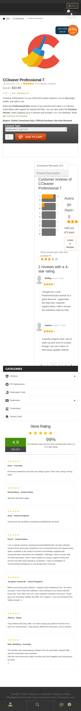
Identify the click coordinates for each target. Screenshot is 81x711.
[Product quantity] (9, 137)
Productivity (12, 408)
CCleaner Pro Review (16, 116)
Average (49, 259)
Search (33, 704)
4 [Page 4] (65, 365)
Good (53, 259)
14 (58, 196)
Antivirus (40, 376)
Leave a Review (70, 244)
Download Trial (11, 84)
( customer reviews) (45, 84)
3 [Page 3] (59, 365)
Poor (42, 259)
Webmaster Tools (15, 392)
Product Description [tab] (48, 173)
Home (8, 18)
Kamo (56, 113)
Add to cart (30, 137)
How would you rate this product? (54, 254)
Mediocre (46, 259)
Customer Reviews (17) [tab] (50, 165)
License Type (12, 126)
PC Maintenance (18, 18)
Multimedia (40, 400)
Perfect (56, 259)
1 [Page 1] (47, 365)
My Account (7, 706)
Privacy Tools (13, 416)
